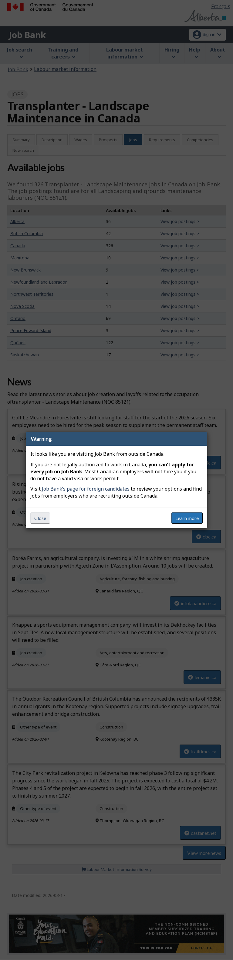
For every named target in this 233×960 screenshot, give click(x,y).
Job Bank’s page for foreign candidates (86, 488)
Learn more (187, 518)
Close (40, 518)
